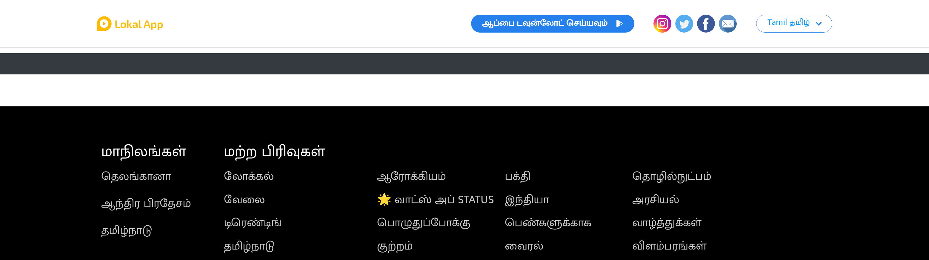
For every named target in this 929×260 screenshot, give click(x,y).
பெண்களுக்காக (548, 223)
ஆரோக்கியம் (411, 176)
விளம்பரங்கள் (669, 246)
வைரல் (524, 246)
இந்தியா (527, 199)
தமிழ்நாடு (126, 230)
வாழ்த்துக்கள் (667, 223)
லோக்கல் (249, 176)
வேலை (244, 199)
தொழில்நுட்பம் (671, 176)
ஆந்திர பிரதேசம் (146, 203)
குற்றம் (395, 246)
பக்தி (518, 176)
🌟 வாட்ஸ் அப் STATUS (435, 199)
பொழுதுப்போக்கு (423, 223)
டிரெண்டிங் (253, 223)
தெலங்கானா (136, 176)
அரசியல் (655, 199)
